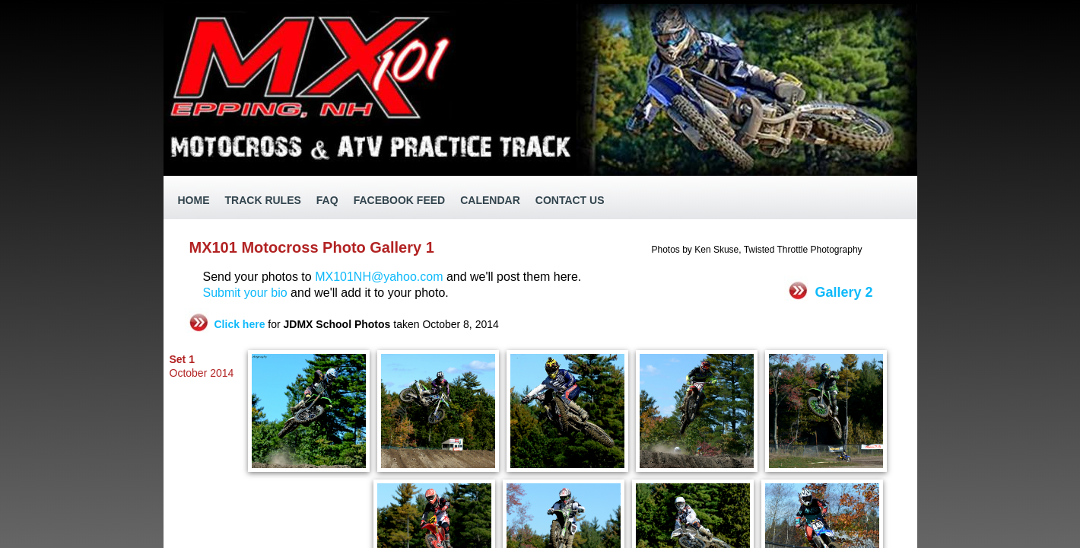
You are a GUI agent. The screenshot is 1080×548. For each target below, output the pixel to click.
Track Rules (263, 200)
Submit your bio (247, 292)
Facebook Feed (400, 200)
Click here (239, 324)
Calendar (490, 200)
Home (194, 200)
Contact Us (570, 200)
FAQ (327, 200)
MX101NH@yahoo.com (379, 276)
